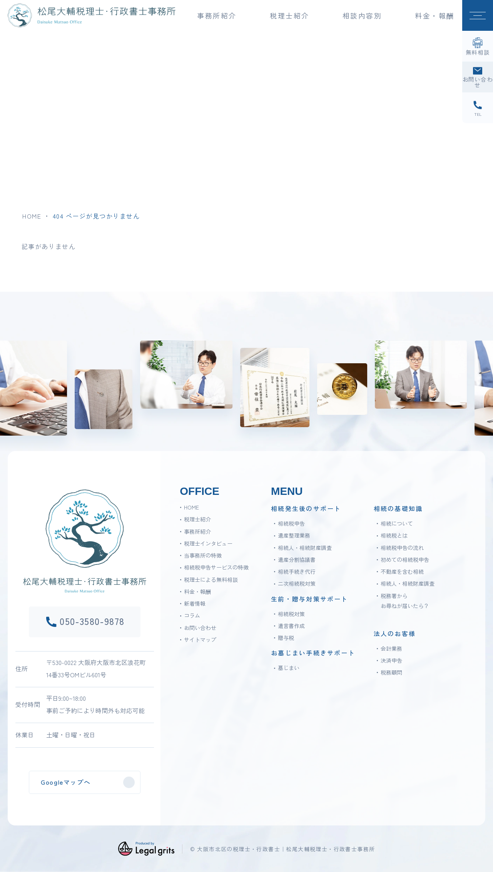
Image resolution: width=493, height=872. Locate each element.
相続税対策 (291, 614)
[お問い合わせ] (477, 77)
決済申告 (391, 660)
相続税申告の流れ (402, 547)
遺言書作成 (291, 626)
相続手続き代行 (297, 571)
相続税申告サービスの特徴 (216, 567)
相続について (397, 523)
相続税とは (394, 535)
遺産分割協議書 (297, 559)
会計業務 (391, 648)
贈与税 (286, 637)
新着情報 (195, 603)
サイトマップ (200, 639)
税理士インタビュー (208, 543)
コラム (192, 615)
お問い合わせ (200, 627)
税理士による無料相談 (211, 579)
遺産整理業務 (294, 535)
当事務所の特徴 (203, 555)
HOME (31, 216)
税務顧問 (391, 672)
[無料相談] (477, 46)
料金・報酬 (435, 15)
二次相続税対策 (297, 583)
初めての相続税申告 (405, 559)
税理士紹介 (197, 519)
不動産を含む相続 (402, 571)
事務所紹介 (197, 531)
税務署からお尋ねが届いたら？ (405, 601)
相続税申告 (291, 523)
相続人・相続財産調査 (305, 547)
